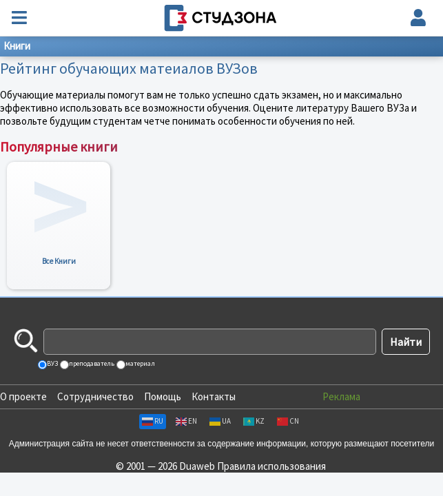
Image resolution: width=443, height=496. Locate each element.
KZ (254, 421)
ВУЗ (51, 363)
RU (152, 421)
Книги (16, 45)
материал (139, 363)
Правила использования (271, 466)
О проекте (23, 396)
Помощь (162, 396)
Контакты (214, 396)
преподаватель (91, 363)
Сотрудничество (95, 396)
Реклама (341, 396)
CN (288, 421)
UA (220, 421)
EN (186, 421)
